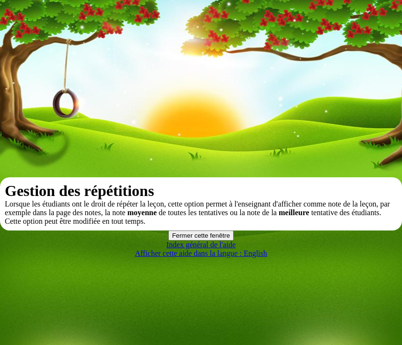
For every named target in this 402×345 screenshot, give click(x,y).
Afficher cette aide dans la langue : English (201, 253)
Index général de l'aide (201, 245)
